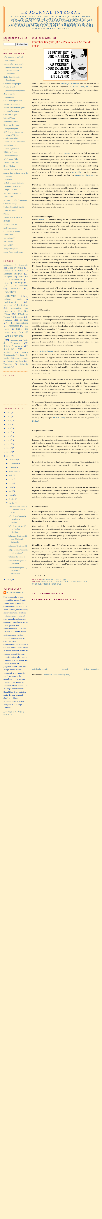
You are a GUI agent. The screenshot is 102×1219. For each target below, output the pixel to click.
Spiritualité (9, 349)
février (12, 499)
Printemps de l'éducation (13, 186)
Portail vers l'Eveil (11, 121)
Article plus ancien (91, 669)
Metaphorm (8, 197)
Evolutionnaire (11, 302)
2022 (9, 412)
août (11, 475)
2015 (9, 440)
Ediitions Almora (10, 152)
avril (11, 491)
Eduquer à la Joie (10, 190)
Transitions (8, 364)
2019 (9, 424)
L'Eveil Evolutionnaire (12, 104)
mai (10, 487)
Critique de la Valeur (12, 231)
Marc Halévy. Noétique (13, 169)
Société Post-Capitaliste (16, 334)
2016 (9, 436)
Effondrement (15, 279)
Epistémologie (61, 582)
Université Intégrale (11, 111)
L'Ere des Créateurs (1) (17, 546)
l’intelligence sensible (70, 83)
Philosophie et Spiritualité (14, 207)
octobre (12, 467)
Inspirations (22, 305)
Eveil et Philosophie (11, 155)
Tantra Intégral (9, 60)
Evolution (15, 288)
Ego (5, 283)
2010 (9, 579)
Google (67, 153)
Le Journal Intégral (51, 12)
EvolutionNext (9, 97)
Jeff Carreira (8, 242)
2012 (9, 452)
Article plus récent (39, 669)
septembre (13, 471)
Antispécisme (8, 265)
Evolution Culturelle (81, 582)
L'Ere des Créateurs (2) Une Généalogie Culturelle (17, 539)
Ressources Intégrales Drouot (15, 200)
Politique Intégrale (11, 128)
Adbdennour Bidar (11, 159)
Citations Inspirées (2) (17, 557)
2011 (9, 456)
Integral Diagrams (11, 248)
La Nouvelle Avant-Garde (14, 64)
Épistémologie (8, 286)
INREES (7, 221)
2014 (9, 444)
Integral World (9, 238)
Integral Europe (10, 145)
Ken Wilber (77, 172)
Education (47, 582)
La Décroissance (10, 228)
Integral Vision (9, 118)
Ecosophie (8, 277)
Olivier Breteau (15, 592)
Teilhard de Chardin (21, 358)
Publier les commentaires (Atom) (57, 674)
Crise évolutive (15, 267)
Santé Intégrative (10, 224)
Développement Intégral (13, 57)
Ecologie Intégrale (13, 273)
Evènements (23, 286)
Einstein (40, 219)
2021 (9, 416)
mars (11, 495)
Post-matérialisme (19, 322)
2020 (9, 420)
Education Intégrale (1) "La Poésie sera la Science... (17, 509)
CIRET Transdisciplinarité (14, 183)
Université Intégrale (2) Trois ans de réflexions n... (17, 570)
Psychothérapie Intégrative (14, 90)
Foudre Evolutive (10, 87)
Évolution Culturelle (13, 299)
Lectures (19, 317)
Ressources (14, 325)
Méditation (8, 320)
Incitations (8, 305)
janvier (12, 503)
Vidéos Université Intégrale (14, 108)
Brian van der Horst (11, 125)
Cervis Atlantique (10, 203)
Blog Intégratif (9, 94)
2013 (9, 448)
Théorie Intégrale (51, 584)
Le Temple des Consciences (14, 142)
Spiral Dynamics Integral (13, 252)
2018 (9, 428)
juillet (11, 479)
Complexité (23, 265)
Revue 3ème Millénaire (13, 217)
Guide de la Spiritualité (13, 101)
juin (10, 483)
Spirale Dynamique (11, 149)
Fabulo (6, 214)
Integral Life (8, 245)
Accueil (65, 669)
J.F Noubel (8, 179)
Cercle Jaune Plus (11, 138)
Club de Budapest (11, 114)
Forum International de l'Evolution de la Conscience (13, 70)
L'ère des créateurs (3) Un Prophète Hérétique (17, 529)
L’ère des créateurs (45, 351)
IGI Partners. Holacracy (13, 193)
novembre (13, 463)
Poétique (36, 584)
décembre (13, 459)
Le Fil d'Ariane (10, 210)
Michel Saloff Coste (11, 162)
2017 (9, 432)
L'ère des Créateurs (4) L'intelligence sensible (17, 519)
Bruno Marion (9, 166)
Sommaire (14, 340)
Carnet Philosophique (12, 83)
